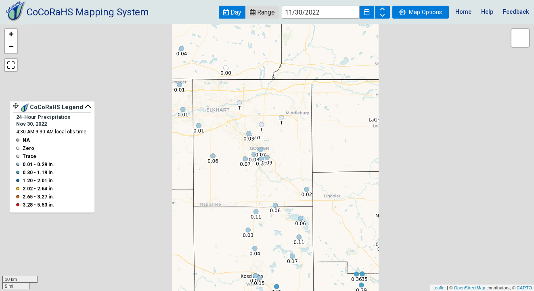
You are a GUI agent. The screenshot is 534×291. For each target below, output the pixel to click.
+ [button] (11, 35)
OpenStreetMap (469, 287)
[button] (232, 12)
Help (487, 11)
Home (463, 11)
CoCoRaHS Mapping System (88, 12)
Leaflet (439, 287)
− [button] (11, 47)
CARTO (524, 287)
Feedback (516, 11)
